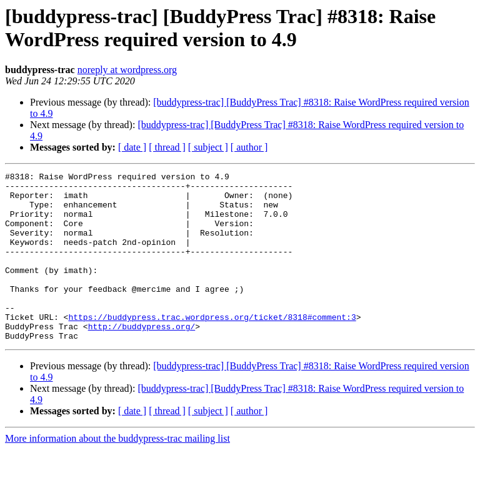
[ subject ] (208, 147)
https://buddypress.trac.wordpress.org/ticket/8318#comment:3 (212, 346)
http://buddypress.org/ (142, 358)
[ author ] (249, 147)
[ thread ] (167, 147)
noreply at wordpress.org (127, 69)
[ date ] (132, 147)
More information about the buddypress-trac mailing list (117, 472)
